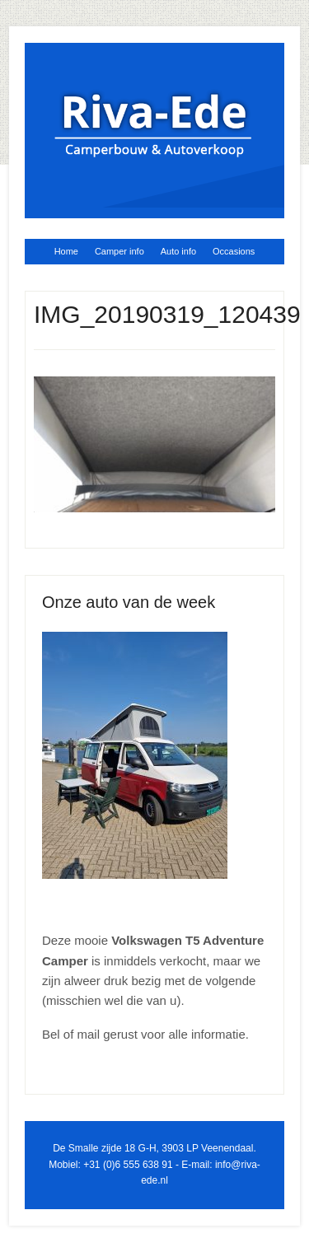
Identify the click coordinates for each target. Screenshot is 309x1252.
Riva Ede (154, 124)
